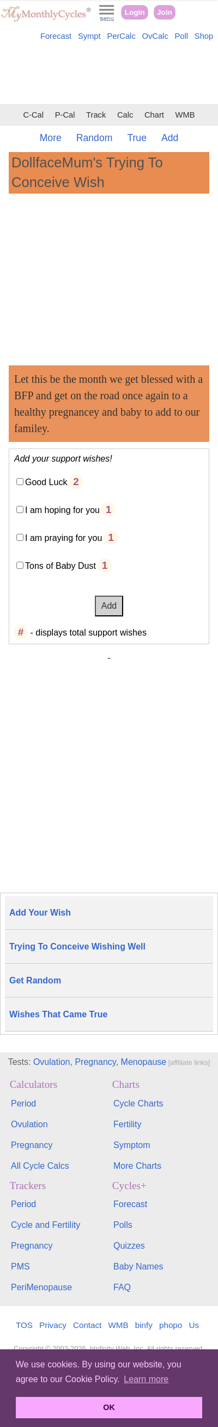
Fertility (127, 1124)
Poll (182, 36)
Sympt (89, 36)
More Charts (137, 1165)
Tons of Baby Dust (60, 565)
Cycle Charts (138, 1103)
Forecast (55, 36)
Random (94, 137)
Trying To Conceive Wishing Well (77, 946)
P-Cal (65, 114)
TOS (24, 1325)
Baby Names (138, 1266)
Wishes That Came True (58, 1014)
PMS (20, 1266)
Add (169, 137)
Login (135, 12)
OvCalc (155, 36)
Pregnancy (95, 1062)
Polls (122, 1225)
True (137, 137)
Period (23, 1103)
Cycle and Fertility (45, 1225)
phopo (170, 1325)
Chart (154, 114)
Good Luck (46, 482)
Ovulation (51, 1062)
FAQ (122, 1287)
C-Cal (33, 114)
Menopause (144, 1062)
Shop (204, 36)
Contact (87, 1325)
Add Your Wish (40, 912)
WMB (185, 114)
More (51, 137)
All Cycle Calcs (40, 1165)
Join (164, 12)
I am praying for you (63, 538)
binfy (144, 1325)
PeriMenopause (41, 1287)
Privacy (52, 1325)
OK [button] (109, 1407)
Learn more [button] (146, 1379)
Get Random (35, 980)
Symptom (131, 1145)
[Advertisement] (109, 74)
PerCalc (121, 36)
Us (194, 1325)
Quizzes (129, 1245)
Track (96, 114)
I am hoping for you (62, 510)
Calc (125, 114)
